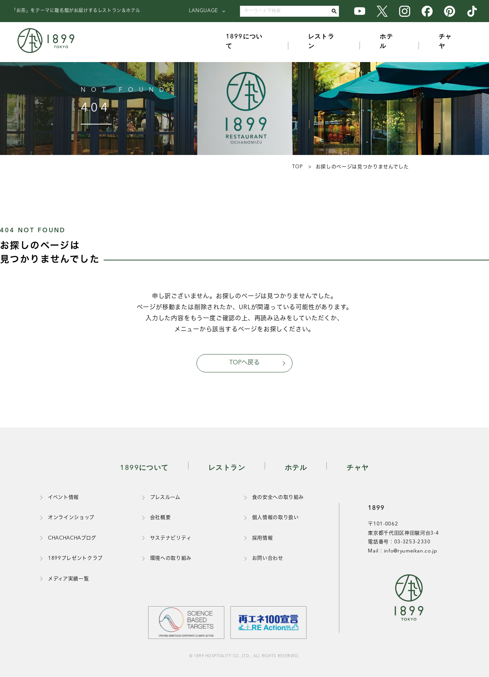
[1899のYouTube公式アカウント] (359, 11)
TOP (297, 166)
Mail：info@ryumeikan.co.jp (402, 551)
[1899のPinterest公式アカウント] (449, 11)
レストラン (321, 42)
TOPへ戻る (244, 363)
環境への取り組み (171, 558)
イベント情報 (63, 497)
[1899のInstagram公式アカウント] (404, 11)
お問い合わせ (267, 558)
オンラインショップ (71, 517)
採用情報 (262, 538)
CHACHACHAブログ (72, 538)
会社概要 (160, 517)
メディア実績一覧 (68, 578)
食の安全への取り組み (278, 497)
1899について (244, 42)
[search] (287, 11)
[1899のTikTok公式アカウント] (472, 11)
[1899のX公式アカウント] (382, 11)
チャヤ (445, 42)
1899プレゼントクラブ (75, 558)
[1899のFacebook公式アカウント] (427, 11)
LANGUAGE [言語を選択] (203, 10)
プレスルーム (165, 497)
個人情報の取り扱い (275, 517)
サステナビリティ (171, 538)
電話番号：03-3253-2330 (399, 542)
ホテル (386, 42)
